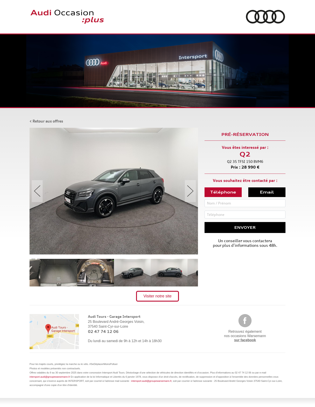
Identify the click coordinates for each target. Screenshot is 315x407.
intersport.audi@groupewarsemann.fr (50, 376)
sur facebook (245, 340)
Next (190, 191)
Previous (37, 191)
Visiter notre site (158, 296)
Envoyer (245, 227)
